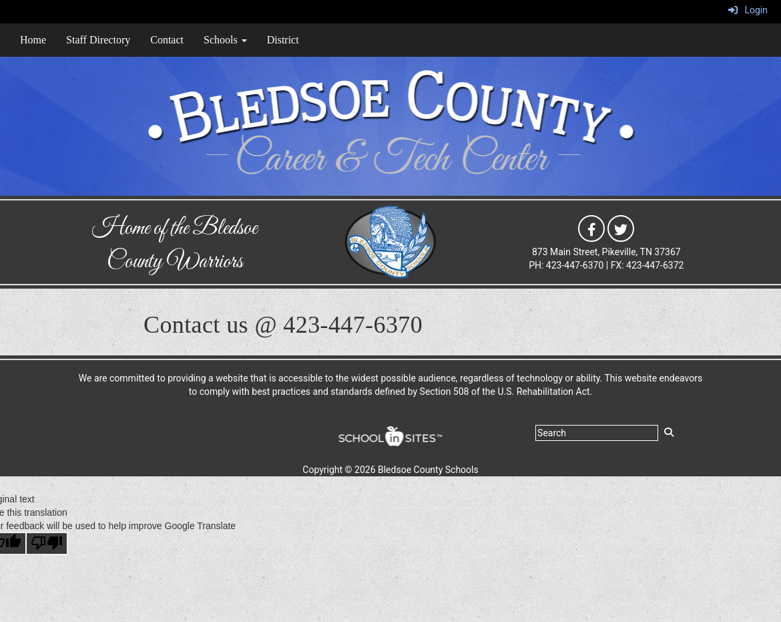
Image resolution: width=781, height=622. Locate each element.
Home (33, 39)
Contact (167, 39)
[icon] (591, 227)
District (283, 39)
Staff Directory (98, 39)
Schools (225, 39)
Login (748, 10)
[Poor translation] (46, 543)
